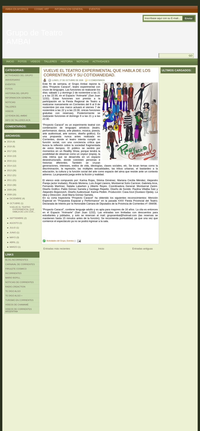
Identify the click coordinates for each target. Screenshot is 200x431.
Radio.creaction (15, 287)
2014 (9, 166)
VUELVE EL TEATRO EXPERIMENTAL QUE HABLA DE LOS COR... (22, 209)
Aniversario (12, 80)
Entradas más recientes (56, 248)
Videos (35, 61)
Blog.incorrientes (16, 260)
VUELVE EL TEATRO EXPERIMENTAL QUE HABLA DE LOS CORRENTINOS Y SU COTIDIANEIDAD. (97, 72)
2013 (9, 170)
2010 (9, 185)
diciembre (16, 198)
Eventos (94, 9)
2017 (9, 151)
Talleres (50, 61)
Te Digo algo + (13, 295)
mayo (13, 237)
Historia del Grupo (17, 93)
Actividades (101, 61)
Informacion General (69, 9)
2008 (9, 194)
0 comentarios (97, 80)
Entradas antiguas (142, 248)
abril (13, 242)
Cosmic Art (41, 9)
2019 (9, 141)
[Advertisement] (20, 372)
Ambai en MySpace (16, 9)
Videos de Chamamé (17, 304)
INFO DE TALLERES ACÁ (17, 120)
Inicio (10, 61)
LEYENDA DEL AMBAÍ (16, 116)
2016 (9, 156)
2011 (9, 180)
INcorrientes (13, 273)
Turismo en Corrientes (19, 300)
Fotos (22, 61)
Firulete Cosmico (16, 269)
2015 (9, 161)
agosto (14, 223)
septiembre (17, 218)
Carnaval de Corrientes (20, 264)
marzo (14, 247)
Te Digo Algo (13, 291)
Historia (67, 61)
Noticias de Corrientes (19, 282)
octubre (15, 203)
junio (13, 232)
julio (13, 228)
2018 (9, 146)
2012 (9, 175)
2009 (9, 190)
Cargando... (9, 131)
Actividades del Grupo (19, 75)
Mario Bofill (12, 278)
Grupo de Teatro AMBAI (34, 37)
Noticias (82, 61)
